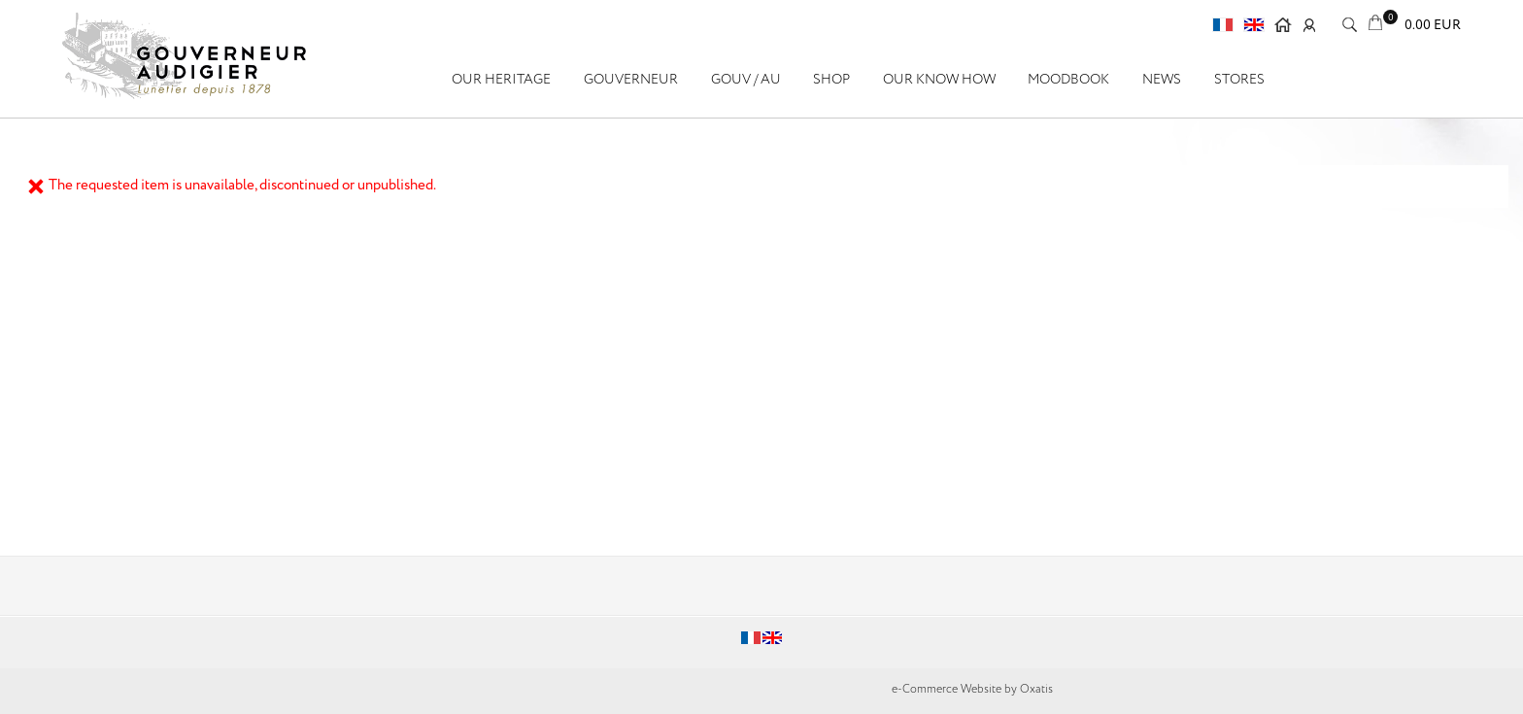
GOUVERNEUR (631, 79)
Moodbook (1068, 79)
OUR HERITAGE (501, 79)
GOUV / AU (746, 79)
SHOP (831, 79)
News (1161, 79)
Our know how (939, 79)
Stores (1239, 79)
